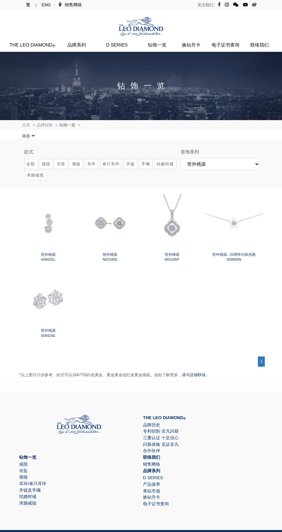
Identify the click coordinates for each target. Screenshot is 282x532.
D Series (116, 45)
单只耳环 (111, 164)
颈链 (23, 477)
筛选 (26, 136)
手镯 (145, 164)
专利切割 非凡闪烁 (161, 431)
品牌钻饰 (45, 125)
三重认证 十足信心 (161, 437)
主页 (26, 125)
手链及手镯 (30, 490)
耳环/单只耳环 (32, 483)
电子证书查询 (225, 45)
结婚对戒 (165, 164)
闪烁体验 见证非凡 (161, 444)
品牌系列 (76, 45)
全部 (30, 164)
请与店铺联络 (194, 375)
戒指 (46, 164)
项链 (76, 164)
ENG (46, 4)
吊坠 (61, 164)
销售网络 (70, 4)
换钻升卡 (191, 45)
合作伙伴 (151, 450)
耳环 (91, 164)
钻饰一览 (157, 45)
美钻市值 (151, 490)
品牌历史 (151, 424)
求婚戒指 (35, 175)
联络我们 (259, 45)
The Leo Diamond (32, 45)
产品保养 (151, 484)
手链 (130, 164)
